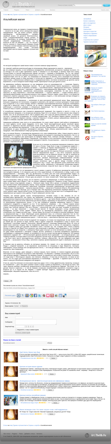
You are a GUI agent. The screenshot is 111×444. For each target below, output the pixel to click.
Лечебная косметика (27, 390)
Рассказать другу (10, 295)
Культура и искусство (90, 31)
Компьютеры (87, 29)
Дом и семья (87, 25)
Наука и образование (90, 35)
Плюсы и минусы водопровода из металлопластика (94, 47)
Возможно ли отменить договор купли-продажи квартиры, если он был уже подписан (95, 99)
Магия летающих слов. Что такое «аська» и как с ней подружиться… (44, 409)
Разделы (14, 434)
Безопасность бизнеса (27, 414)
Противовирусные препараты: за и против (95, 76)
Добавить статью (29, 434)
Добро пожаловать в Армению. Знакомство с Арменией (95, 82)
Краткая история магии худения (31, 366)
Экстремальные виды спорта (29, 403)
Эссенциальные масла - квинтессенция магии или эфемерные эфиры (45, 381)
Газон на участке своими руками (95, 125)
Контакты (39, 434)
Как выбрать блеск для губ (95, 106)
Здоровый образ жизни (28, 374)
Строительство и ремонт (91, 40)
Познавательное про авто (28, 358)
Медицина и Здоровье (90, 33)
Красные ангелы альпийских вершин (33, 395)
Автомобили (87, 19)
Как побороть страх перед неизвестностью (95, 119)
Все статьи (7, 434)
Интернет (86, 27)
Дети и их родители (89, 23)
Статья (5, 14)
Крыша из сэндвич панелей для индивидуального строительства (94, 90)
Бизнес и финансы (89, 21)
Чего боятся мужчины (95, 112)
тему (11, 14)
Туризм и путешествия (20, 14)
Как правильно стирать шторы (95, 131)
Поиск (21, 434)
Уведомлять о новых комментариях (27, 330)
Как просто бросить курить (94, 138)
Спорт (85, 37)
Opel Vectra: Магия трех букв (30, 352)
